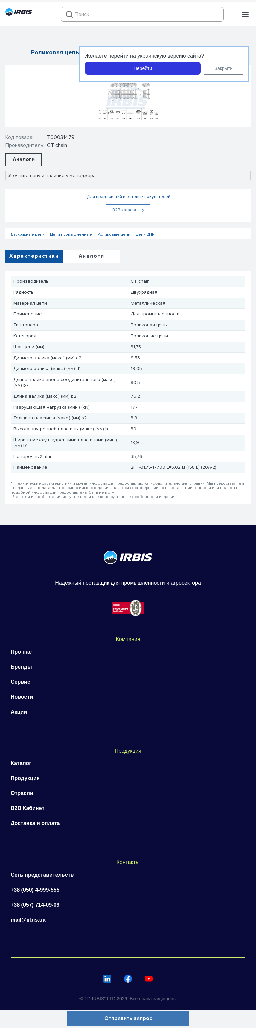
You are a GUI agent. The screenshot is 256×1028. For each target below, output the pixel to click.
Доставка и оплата (35, 823)
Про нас (21, 652)
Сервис (20, 682)
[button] (245, 14)
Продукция (25, 778)
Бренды (21, 667)
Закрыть (224, 68)
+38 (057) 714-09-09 (35, 905)
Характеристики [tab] (34, 256)
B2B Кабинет (27, 808)
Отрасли (22, 793)
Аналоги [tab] (91, 256)
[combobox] (142, 14)
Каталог (21, 763)
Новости (22, 697)
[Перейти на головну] (18, 14)
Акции (19, 712)
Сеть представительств (42, 875)
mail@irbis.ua (28, 920)
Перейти (143, 68)
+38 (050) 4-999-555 (35, 890)
